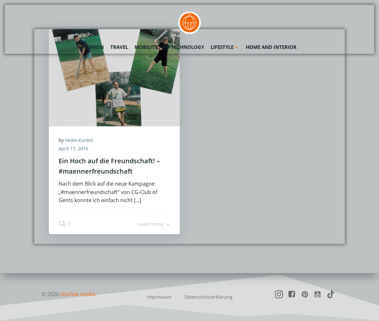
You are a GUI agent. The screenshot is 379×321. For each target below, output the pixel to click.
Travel (119, 47)
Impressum (159, 297)
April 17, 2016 (73, 148)
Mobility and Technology (169, 47)
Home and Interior (271, 47)
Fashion (93, 47)
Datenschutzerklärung (208, 297)
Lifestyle (225, 47)
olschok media (77, 294)
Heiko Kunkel (79, 140)
